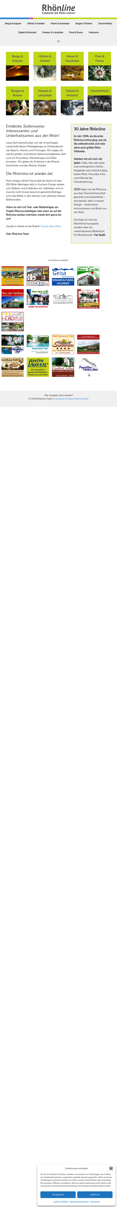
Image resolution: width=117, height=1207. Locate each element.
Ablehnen (95, 1194)
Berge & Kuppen (13, 23)
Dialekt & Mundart (27, 32)
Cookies (84, 398)
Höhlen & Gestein (36, 23)
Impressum (95, 1201)
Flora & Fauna (76, 32)
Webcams (94, 32)
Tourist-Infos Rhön (50, 226)
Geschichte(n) (105, 23)
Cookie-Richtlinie (60, 1201)
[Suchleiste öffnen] (58, 41)
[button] (111, 1168)
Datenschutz (73, 398)
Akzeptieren (58, 1194)
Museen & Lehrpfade (52, 32)
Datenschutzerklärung (79, 1201)
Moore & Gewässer (60, 23)
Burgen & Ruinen (83, 23)
